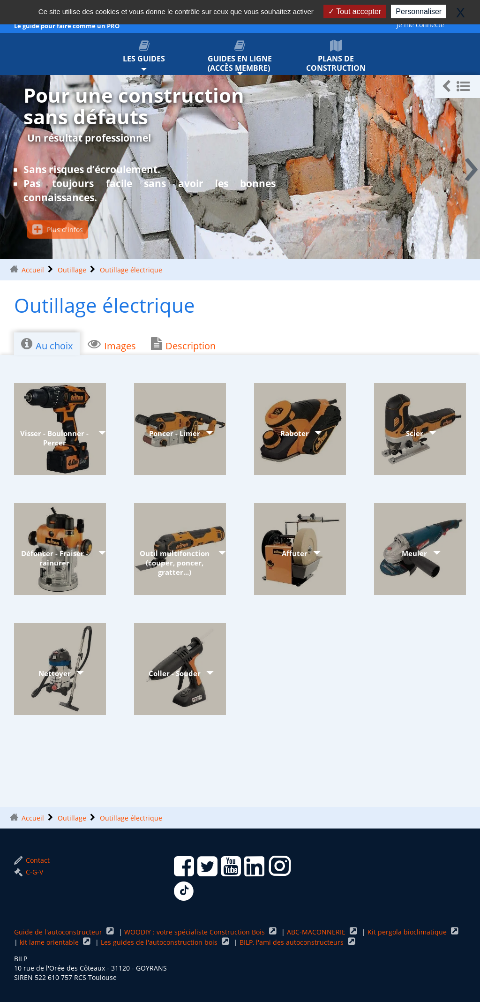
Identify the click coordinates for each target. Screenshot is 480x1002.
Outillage (72, 269)
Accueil (33, 269)
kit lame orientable (50, 942)
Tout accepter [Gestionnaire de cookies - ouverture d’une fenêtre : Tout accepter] (354, 11)
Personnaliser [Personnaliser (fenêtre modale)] (419, 11)
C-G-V (28, 871)
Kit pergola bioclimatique (408, 931)
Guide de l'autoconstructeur (59, 931)
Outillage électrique (131, 269)
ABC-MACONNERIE (317, 931)
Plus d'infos (57, 229)
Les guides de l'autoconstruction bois (160, 942)
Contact (32, 860)
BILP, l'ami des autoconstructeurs (292, 942)
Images (112, 344)
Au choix (47, 344)
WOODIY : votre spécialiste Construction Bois (195, 931)
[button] (457, 86)
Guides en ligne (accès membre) (240, 56)
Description (183, 344)
